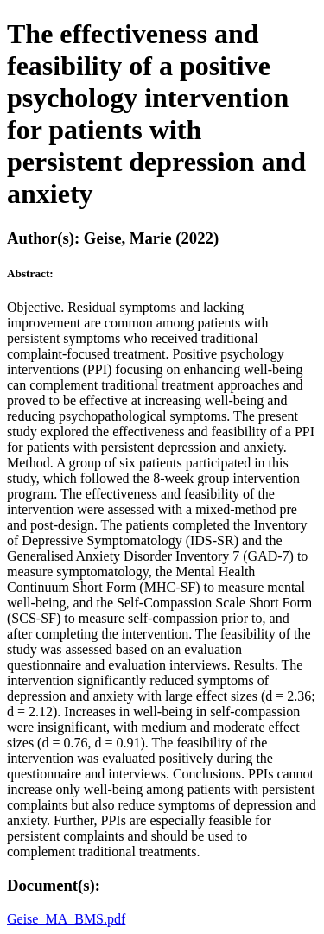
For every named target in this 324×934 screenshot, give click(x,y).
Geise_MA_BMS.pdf (66, 919)
